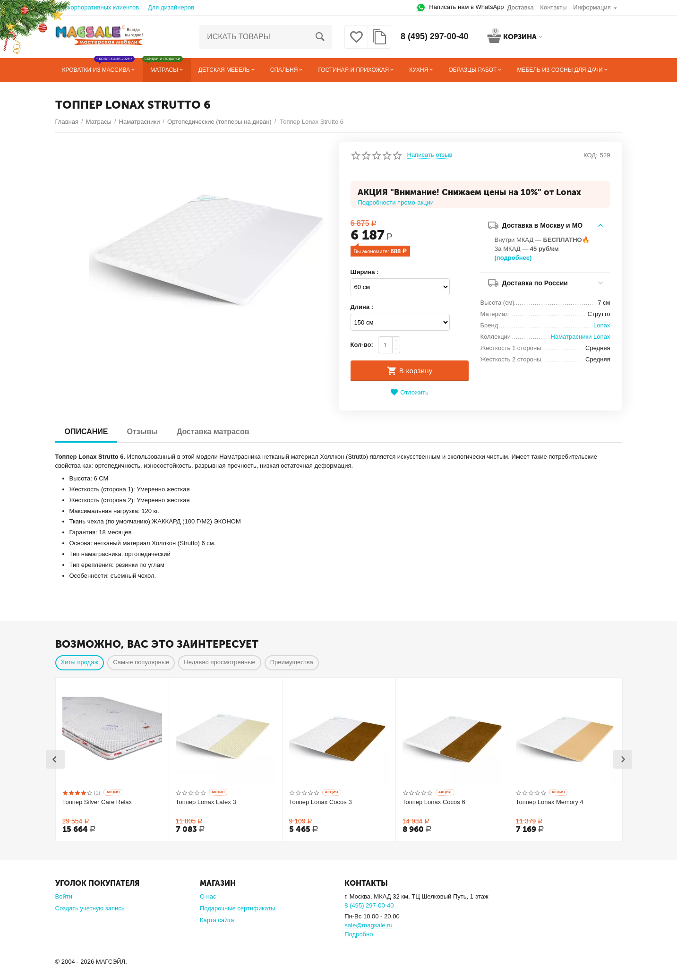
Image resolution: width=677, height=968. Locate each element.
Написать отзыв (430, 155)
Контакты (553, 7)
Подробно (358, 933)
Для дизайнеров (171, 7)
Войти (63, 895)
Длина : (362, 306)
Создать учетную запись (90, 907)
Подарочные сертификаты (237, 907)
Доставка (520, 7)
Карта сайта (217, 919)
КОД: (590, 155)
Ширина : (365, 271)
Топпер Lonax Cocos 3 (320, 801)
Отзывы (142, 432)
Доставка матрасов (213, 432)
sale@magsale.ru (368, 924)
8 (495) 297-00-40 (435, 37)
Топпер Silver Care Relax (97, 801)
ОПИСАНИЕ (86, 432)
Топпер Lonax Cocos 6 (434, 801)
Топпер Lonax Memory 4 (549, 801)
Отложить (409, 392)
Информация (592, 7)
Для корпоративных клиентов (97, 7)
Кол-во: (362, 344)
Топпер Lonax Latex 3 (206, 801)
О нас (208, 895)
